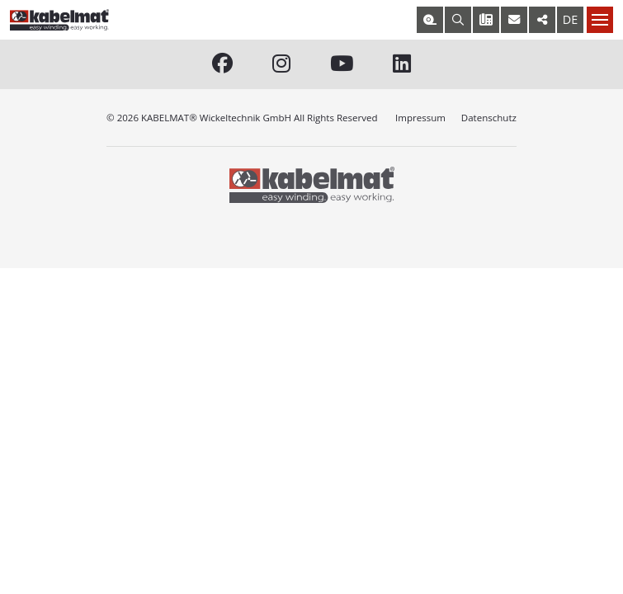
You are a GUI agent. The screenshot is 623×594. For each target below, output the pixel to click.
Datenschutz (489, 117)
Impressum (420, 117)
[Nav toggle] (600, 20)
